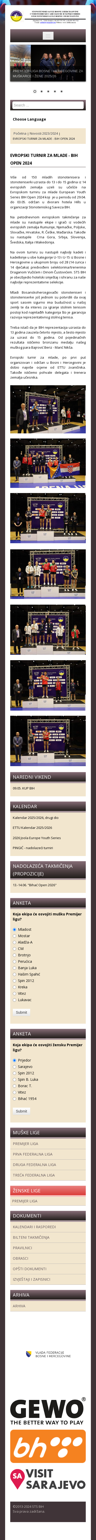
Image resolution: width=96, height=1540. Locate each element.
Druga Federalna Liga (34, 1164)
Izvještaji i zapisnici (31, 1279)
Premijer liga (25, 1143)
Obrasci (20, 1258)
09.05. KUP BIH (24, 788)
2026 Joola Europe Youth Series (37, 838)
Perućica (25, 961)
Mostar (24, 935)
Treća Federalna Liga (34, 1175)
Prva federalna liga (32, 1154)
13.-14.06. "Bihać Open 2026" (35, 885)
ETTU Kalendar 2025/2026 (32, 827)
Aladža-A (25, 942)
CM (21, 948)
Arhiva (19, 1305)
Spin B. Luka (28, 1079)
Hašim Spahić (29, 974)
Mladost (24, 929)
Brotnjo (24, 955)
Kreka (22, 987)
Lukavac (24, 999)
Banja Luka (27, 967)
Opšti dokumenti (29, 1268)
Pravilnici (22, 1247)
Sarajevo (25, 1066)
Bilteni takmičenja (31, 1237)
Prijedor (24, 1060)
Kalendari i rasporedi (34, 1226)
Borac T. (25, 1085)
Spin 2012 (26, 980)
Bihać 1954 (27, 1098)
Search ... (12, 101)
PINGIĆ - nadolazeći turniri (33, 848)
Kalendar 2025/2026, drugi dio (36, 817)
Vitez (22, 993)
